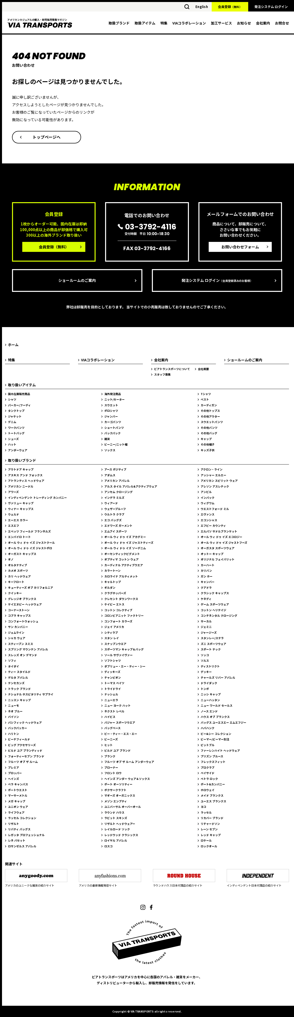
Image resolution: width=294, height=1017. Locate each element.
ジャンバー (111, 416)
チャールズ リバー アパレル (218, 677)
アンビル (206, 492)
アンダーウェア (17, 450)
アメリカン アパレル (117, 481)
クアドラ (206, 587)
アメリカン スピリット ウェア (219, 481)
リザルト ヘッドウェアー (119, 824)
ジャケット (15, 416)
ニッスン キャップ (19, 700)
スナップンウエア (115, 644)
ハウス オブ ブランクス (215, 717)
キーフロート (16, 582)
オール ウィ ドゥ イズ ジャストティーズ (128, 542)
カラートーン (112, 570)
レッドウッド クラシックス (121, 835)
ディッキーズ (112, 672)
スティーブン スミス (20, 644)
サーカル (206, 621)
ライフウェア (16, 812)
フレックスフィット (213, 762)
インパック (207, 498)
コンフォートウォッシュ (23, 621)
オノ (11, 559)
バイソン (13, 717)
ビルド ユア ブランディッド (25, 750)
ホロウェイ (207, 790)
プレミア (13, 767)
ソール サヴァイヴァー (118, 655)
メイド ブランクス (212, 795)
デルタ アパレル (18, 677)
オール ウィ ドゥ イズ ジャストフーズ (224, 542)
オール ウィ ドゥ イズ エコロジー (221, 537)
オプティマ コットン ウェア (121, 559)
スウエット (111, 405)
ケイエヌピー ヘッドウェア (25, 604)
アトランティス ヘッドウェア (26, 481)
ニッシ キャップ (211, 694)
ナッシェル (111, 694)
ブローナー (111, 767)
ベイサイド (207, 773)
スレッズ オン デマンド (22, 655)
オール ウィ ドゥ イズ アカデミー (125, 537)
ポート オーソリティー (118, 784)
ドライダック (209, 683)
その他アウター (210, 416)
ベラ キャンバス (18, 784)
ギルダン (109, 587)
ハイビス (109, 717)
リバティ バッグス (19, 829)
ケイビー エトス (114, 604)
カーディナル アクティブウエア (123, 565)
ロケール (206, 840)
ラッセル (206, 812)
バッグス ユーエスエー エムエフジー (223, 722)
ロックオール (209, 846)
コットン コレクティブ (118, 610)
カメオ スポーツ (18, 570)
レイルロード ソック (117, 829)
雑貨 (107, 439)
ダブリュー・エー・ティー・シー (124, 666)
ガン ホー (206, 576)
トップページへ (47, 137)
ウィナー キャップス (21, 509)
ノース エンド (209, 711)
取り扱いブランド (22, 460)
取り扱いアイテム (22, 384)
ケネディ (206, 599)
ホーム (13, 344)
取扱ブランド (119, 22)
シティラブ (111, 632)
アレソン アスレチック (215, 486)
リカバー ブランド (212, 818)
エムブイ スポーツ (115, 531)
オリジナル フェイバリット (217, 559)
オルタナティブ (17, 565)
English (201, 6)
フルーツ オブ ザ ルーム (23, 762)
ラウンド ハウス (114, 812)
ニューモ (13, 705)
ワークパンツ (16, 428)
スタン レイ (111, 638)
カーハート (207, 565)
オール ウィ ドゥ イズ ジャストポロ (30, 548)
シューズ (13, 439)
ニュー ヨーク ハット (117, 705)
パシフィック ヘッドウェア (25, 722)
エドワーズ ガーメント (118, 525)
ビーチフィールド (19, 739)
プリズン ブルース (212, 756)
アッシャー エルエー (213, 475)
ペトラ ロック (209, 779)
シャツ (12, 399)
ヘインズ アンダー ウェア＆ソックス (127, 779)
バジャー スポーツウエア (119, 722)
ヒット (108, 745)
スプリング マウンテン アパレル (28, 649)
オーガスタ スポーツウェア (217, 548)
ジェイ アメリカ (114, 627)
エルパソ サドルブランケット (219, 531)
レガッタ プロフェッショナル (26, 835)
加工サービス (221, 22)
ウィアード (111, 503)
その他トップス (210, 411)
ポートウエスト (17, 790)
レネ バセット (16, 840)
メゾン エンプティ (115, 801)
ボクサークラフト (115, 790)
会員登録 (230, 6)
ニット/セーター (114, 399)
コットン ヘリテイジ (213, 610)
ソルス (205, 660)
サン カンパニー (18, 627)
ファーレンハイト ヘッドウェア (220, 750)
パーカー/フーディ (19, 405)
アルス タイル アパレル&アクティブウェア (130, 486)
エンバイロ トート (19, 537)
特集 (163, 22)
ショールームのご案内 (77, 280)
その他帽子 (207, 444)
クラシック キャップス (215, 593)
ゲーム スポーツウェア (215, 604)
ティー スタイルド (19, 672)
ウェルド (13, 514)
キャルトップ (112, 582)
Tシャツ (206, 394)
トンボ (205, 689)
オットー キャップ (212, 554)
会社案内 (263, 22)
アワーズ (13, 492)
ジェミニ (206, 627)
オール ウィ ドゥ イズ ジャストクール (31, 542)
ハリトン (13, 734)
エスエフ (13, 525)
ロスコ (108, 846)
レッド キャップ (211, 835)
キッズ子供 (207, 450)
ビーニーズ (111, 739)
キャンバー (207, 582)
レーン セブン (209, 829)
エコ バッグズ (113, 520)
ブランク (109, 756)
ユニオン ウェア (18, 807)
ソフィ (12, 660)
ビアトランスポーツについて (172, 369)
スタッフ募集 (162, 374)
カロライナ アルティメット (121, 576)
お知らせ (244, 22)
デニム (12, 422)
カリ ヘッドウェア (19, 576)
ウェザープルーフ (115, 509)
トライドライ (112, 689)
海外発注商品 (112, 394)
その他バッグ (209, 433)
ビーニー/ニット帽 (115, 444)
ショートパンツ (114, 428)
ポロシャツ (111, 411)
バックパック (112, 433)
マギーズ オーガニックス (119, 795)
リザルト (13, 824)
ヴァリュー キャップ (21, 503)
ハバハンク (207, 728)
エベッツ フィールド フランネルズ (29, 531)
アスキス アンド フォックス (25, 475)
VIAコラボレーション (189, 22)
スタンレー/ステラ (212, 638)
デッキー (206, 672)
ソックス (109, 450)
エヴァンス (207, 514)
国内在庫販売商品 (19, 394)
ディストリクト (210, 666)
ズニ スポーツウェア (213, 644)
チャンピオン (112, 677)
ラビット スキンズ (115, 818)
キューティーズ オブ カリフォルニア (30, 587)
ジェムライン (16, 632)
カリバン (206, 570)
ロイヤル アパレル (115, 840)
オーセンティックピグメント (122, 554)
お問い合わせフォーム (240, 246)
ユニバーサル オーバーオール (122, 807)
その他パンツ (209, 428)
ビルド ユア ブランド (117, 750)
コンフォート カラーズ (118, 621)
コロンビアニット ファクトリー (124, 615)
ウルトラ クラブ (114, 514)
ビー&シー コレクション (216, 734)
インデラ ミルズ (114, 498)
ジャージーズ (209, 632)
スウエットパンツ (212, 422)
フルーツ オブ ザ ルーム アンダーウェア (129, 762)
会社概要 (203, 369)
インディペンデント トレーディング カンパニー (37, 498)
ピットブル (207, 745)
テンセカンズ (16, 683)
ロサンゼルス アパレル (22, 846)
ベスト (205, 399)
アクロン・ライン (211, 469)
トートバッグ (16, 433)
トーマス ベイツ (114, 683)
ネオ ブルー (15, 711)
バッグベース (112, 728)
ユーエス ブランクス (213, 801)
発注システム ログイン (271, 6)
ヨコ (203, 807)
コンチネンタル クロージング (219, 615)
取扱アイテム (145, 22)
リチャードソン (210, 824)
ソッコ (205, 655)
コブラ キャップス (19, 615)
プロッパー (15, 773)
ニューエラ (111, 700)
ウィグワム (207, 503)
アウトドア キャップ (21, 469)
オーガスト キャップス (22, 554)
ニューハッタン (210, 700)
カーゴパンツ (112, 422)
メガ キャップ (16, 801)
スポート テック (211, 649)
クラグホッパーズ (115, 593)
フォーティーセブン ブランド (26, 756)
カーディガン (209, 405)
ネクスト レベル (114, 711)
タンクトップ (16, 411)
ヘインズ (13, 779)
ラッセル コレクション (22, 818)
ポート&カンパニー (213, 784)
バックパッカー (17, 728)
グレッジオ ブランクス (22, 599)
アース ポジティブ (115, 469)
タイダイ (13, 666)
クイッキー (15, 593)
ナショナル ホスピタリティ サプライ (30, 694)
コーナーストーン (19, 610)
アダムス (109, 475)
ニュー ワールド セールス (216, 705)
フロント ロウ (113, 773)
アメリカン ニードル (20, 486)
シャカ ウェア (16, 638)
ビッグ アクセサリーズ (22, 745)
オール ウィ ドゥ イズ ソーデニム (125, 548)
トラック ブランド (19, 689)
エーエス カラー (18, 520)
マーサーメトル (17, 795)
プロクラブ (207, 767)
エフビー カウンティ (213, 525)
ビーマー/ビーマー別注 (215, 739)
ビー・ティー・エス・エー (120, 734)
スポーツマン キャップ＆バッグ (124, 649)
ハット (12, 444)
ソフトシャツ (112, 660)
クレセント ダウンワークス (121, 599)
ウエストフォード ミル (215, 509)
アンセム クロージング (118, 492)
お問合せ (282, 22)
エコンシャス (209, 520)
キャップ (206, 439)
